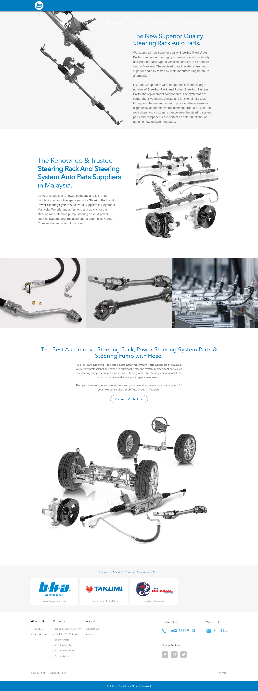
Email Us (216, 631)
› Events (162, 5)
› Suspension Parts (75, 650)
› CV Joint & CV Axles (76, 634)
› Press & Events (40, 634)
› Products (144, 5)
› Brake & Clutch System (78, 629)
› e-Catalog (201, 5)
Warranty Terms (59, 672)
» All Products (72, 656)
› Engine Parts (72, 640)
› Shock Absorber (74, 645)
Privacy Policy (38, 672)
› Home (108, 5)
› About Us (125, 5)
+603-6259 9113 (178, 631)
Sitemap (222, 672)
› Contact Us (180, 5)
